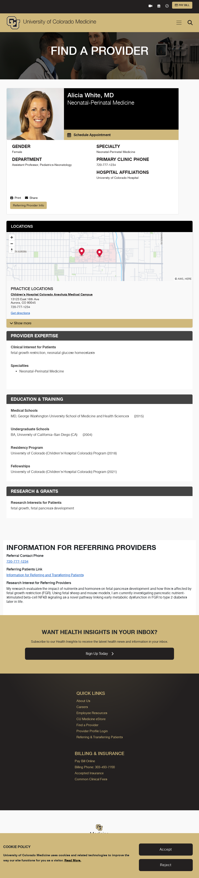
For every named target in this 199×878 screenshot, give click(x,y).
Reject (165, 865)
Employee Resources (91, 713)
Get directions (20, 313)
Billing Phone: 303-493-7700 (95, 767)
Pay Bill (182, 5)
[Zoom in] (12, 237)
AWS (180, 278)
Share (31, 197)
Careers (82, 707)
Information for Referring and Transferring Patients (45, 575)
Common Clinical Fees (91, 779)
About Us (83, 701)
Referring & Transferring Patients (99, 737)
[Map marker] (100, 253)
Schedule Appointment (89, 135)
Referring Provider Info (28, 205)
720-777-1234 (17, 561)
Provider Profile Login (92, 731)
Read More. (72, 860)
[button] (99, 323)
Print (15, 197)
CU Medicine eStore (91, 719)
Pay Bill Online (85, 761)
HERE (188, 278)
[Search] (190, 23)
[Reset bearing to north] (12, 250)
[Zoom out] (12, 243)
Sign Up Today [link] (99, 654)
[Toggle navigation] (179, 23)
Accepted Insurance (89, 773)
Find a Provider (87, 725)
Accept (166, 849)
